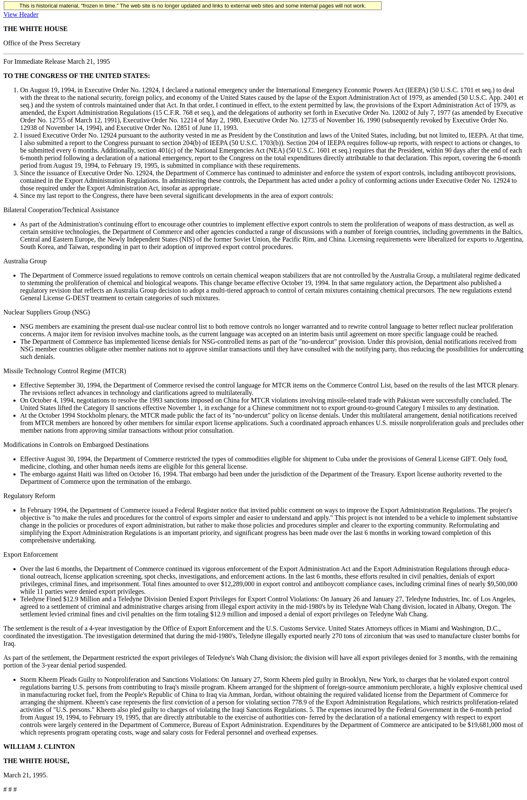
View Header (21, 14)
